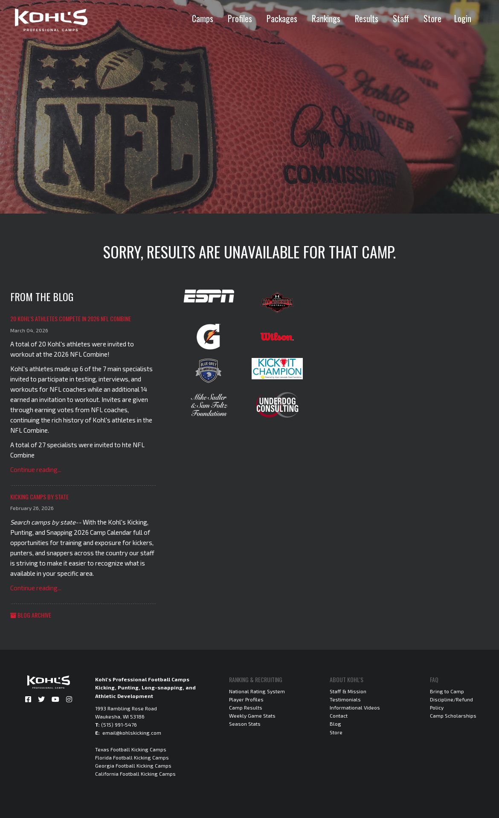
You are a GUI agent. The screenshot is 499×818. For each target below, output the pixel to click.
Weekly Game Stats (252, 715)
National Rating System (257, 691)
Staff (401, 18)
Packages (282, 18)
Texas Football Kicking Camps (130, 749)
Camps (202, 18)
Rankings (326, 18)
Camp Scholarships (453, 715)
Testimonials (345, 699)
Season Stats (245, 724)
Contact (339, 715)
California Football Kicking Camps (135, 774)
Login (462, 18)
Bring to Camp (447, 691)
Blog (335, 724)
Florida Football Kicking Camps (132, 757)
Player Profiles (246, 699)
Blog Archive (30, 614)
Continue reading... (35, 469)
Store (432, 18)
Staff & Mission (348, 691)
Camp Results (245, 707)
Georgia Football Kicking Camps (133, 765)
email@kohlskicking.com (131, 733)
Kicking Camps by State (39, 496)
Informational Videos (355, 707)
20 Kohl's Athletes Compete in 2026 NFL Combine (70, 318)
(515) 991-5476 (119, 724)
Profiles (240, 18)
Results (366, 18)
